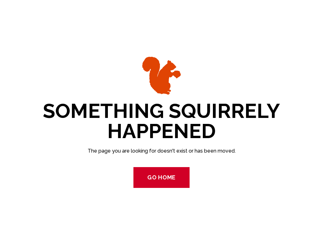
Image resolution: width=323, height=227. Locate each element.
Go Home (161, 177)
